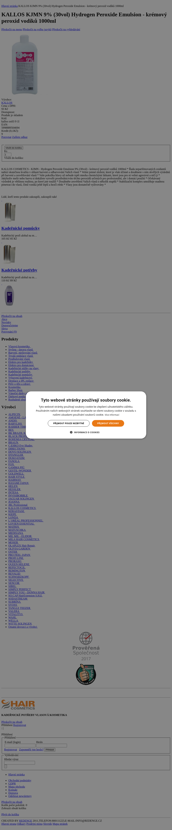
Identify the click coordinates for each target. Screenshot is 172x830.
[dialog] (86, 415)
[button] (86, 432)
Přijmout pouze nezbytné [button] (68, 423)
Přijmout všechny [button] (108, 423)
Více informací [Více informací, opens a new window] (112, 414)
